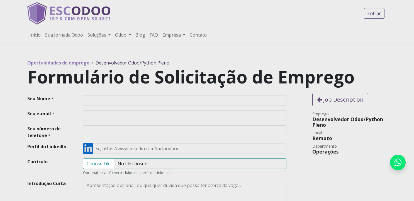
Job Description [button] (340, 99)
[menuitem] (35, 34)
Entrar (374, 13)
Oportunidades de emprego (58, 63)
